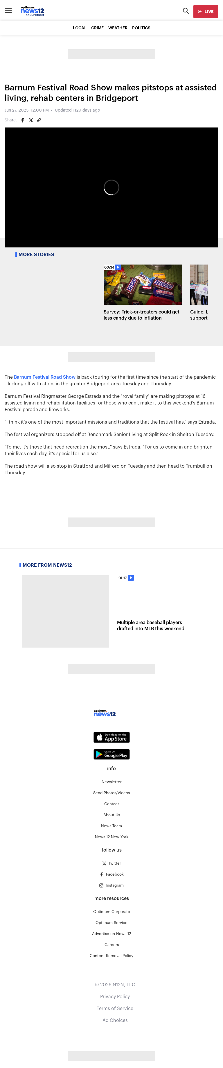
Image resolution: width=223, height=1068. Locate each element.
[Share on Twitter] (30, 120)
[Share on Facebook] (22, 120)
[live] (205, 11)
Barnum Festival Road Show (44, 377)
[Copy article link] (39, 120)
